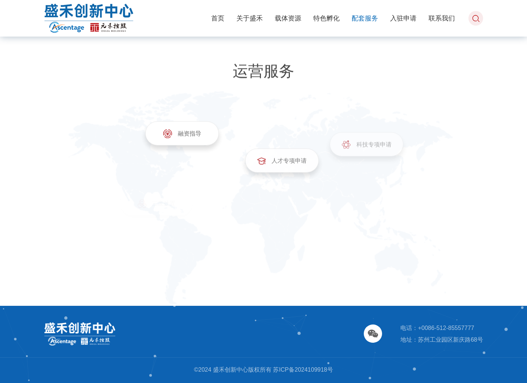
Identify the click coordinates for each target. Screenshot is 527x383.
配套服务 (365, 18)
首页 (217, 18)
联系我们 (442, 18)
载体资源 (288, 18)
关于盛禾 (249, 18)
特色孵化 (326, 18)
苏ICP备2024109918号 (303, 370)
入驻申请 (403, 18)
